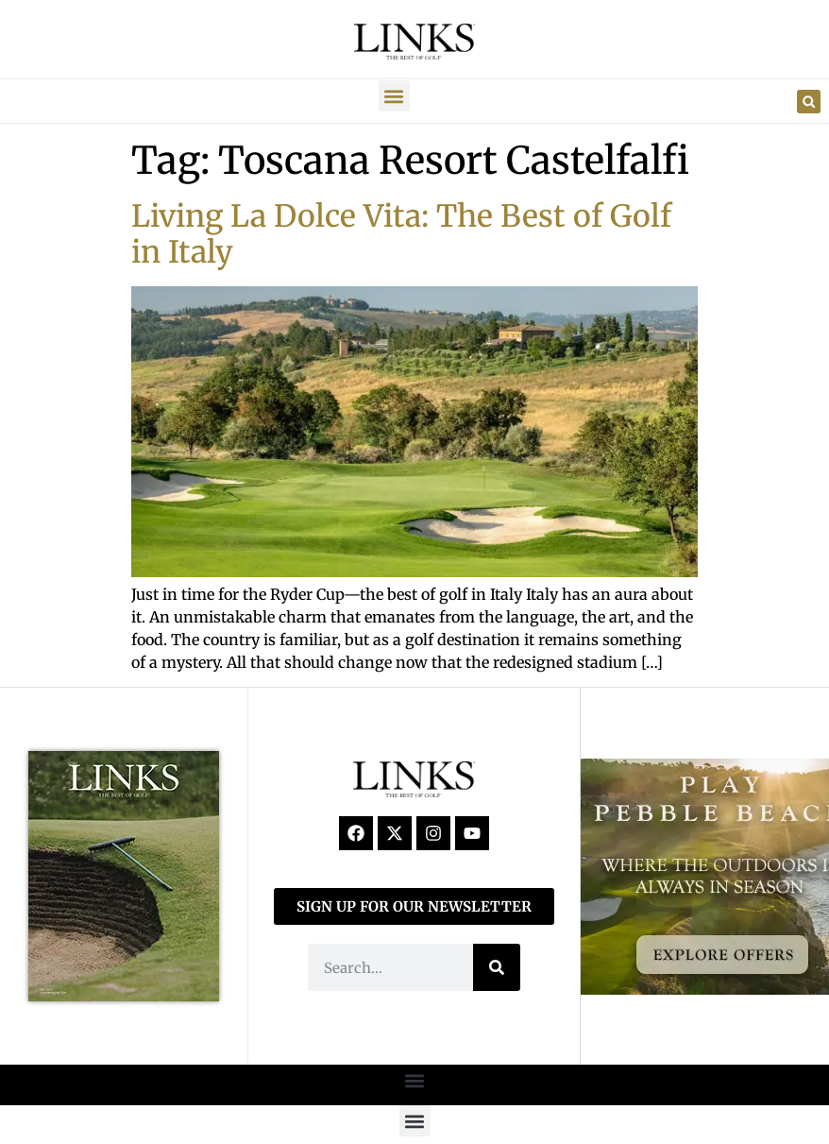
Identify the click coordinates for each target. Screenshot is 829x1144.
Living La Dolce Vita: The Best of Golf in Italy (401, 234)
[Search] (496, 967)
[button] (394, 95)
